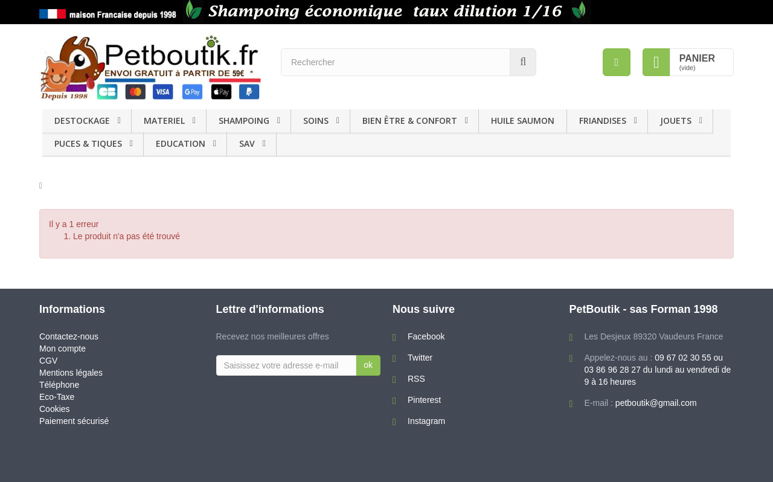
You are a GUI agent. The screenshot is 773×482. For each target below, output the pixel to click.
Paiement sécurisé (74, 421)
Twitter (420, 357)
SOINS (316, 120)
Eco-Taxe (56, 397)
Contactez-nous (68, 336)
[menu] (616, 62)
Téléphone (59, 385)
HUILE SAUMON (522, 120)
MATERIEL (164, 120)
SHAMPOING (244, 120)
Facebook (426, 336)
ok (368, 365)
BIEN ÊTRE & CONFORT (409, 120)
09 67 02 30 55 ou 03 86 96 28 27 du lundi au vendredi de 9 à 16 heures (658, 370)
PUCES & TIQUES (88, 143)
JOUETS (675, 120)
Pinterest (424, 400)
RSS (416, 379)
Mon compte (62, 348)
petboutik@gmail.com (656, 403)
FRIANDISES (602, 120)
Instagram (426, 421)
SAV (247, 143)
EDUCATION (180, 143)
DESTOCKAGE (82, 120)
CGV (48, 360)
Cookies (54, 409)
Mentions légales (71, 373)
